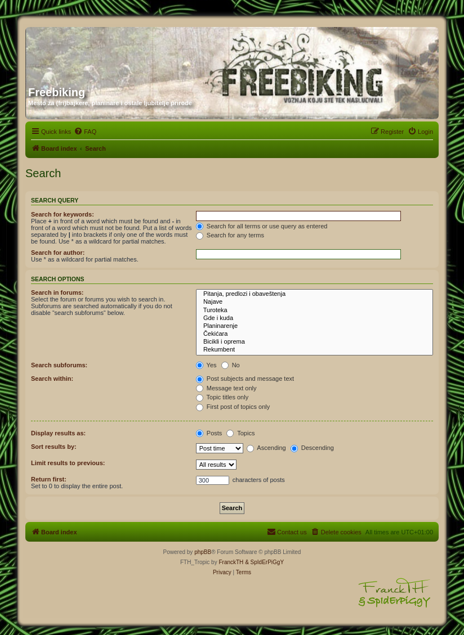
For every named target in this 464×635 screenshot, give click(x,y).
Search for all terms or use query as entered (262, 226)
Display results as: (58, 433)
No (230, 365)
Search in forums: (57, 292)
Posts (209, 433)
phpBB (202, 552)
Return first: (48, 479)
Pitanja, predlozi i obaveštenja (314, 294)
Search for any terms (230, 235)
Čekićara (314, 334)
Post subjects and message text (245, 378)
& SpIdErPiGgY (264, 562)
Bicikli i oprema (314, 342)
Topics (240, 433)
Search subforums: (59, 365)
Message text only (226, 388)
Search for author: (57, 252)
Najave (314, 302)
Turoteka (314, 310)
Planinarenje (314, 326)
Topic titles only (222, 397)
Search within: (52, 378)
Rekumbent (314, 350)
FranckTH (230, 562)
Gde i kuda (314, 318)
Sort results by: (54, 446)
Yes (206, 365)
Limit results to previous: (68, 463)
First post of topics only (233, 406)
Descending (312, 447)
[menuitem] (85, 131)
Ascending (266, 447)
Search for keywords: (62, 214)
